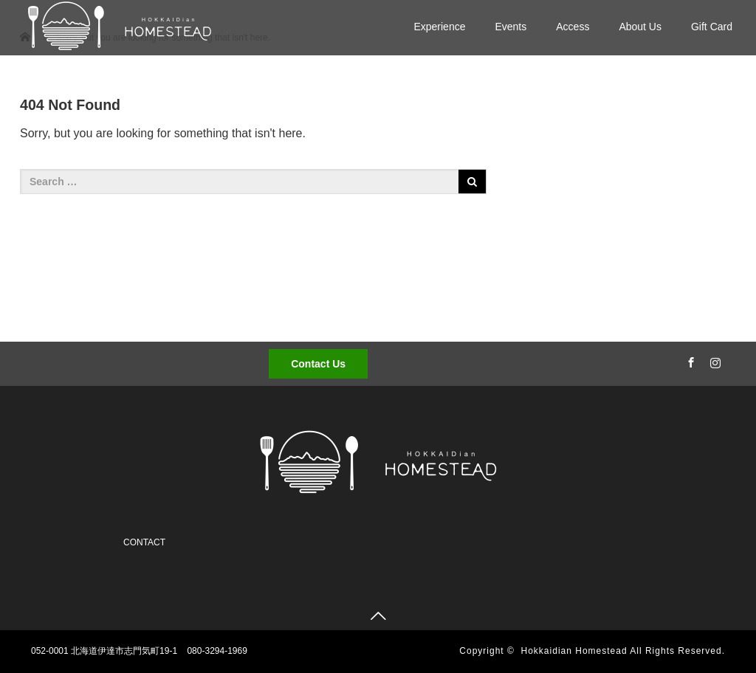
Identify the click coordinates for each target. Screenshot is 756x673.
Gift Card (711, 26)
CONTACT (144, 542)
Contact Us (318, 364)
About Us (640, 26)
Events (510, 26)
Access (572, 26)
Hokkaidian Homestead (574, 651)
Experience (439, 26)
